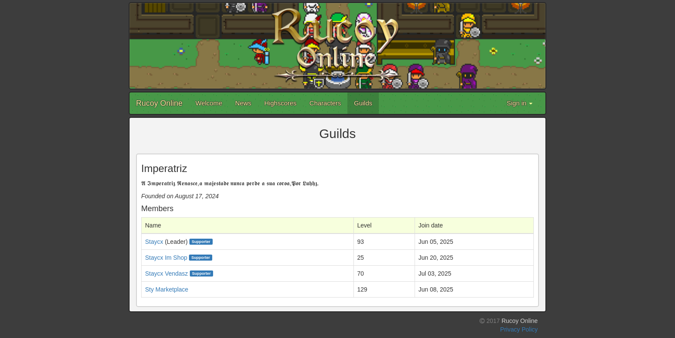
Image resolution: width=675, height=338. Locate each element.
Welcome (208, 103)
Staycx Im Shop (166, 257)
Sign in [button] (520, 103)
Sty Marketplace (166, 289)
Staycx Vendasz (166, 273)
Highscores (280, 103)
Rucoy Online (159, 103)
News (243, 103)
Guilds (363, 103)
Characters (325, 103)
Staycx (154, 241)
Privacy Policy (519, 329)
